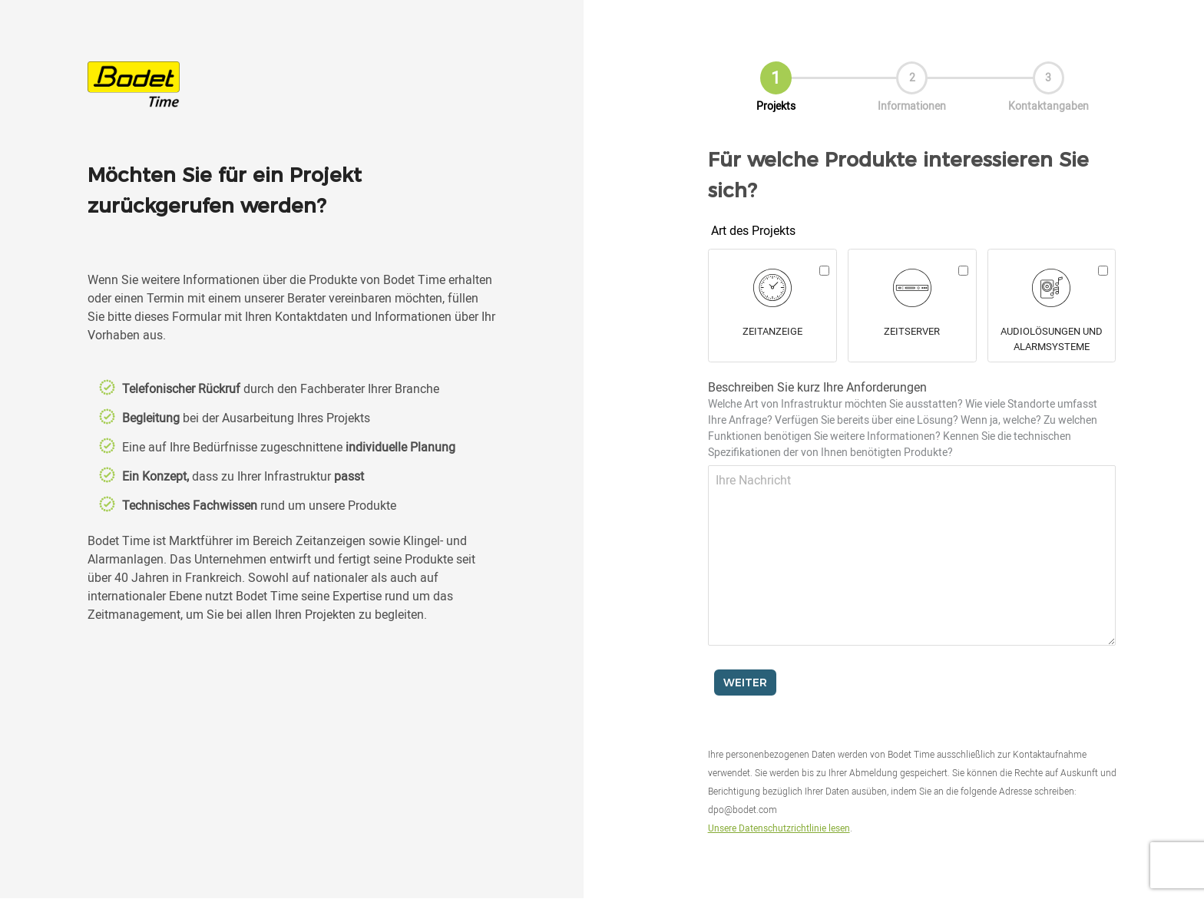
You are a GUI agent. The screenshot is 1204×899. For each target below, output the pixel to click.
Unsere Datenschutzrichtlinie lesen (779, 827)
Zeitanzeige (772, 331)
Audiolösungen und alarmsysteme (1052, 338)
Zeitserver (912, 331)
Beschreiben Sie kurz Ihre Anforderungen (902, 419)
